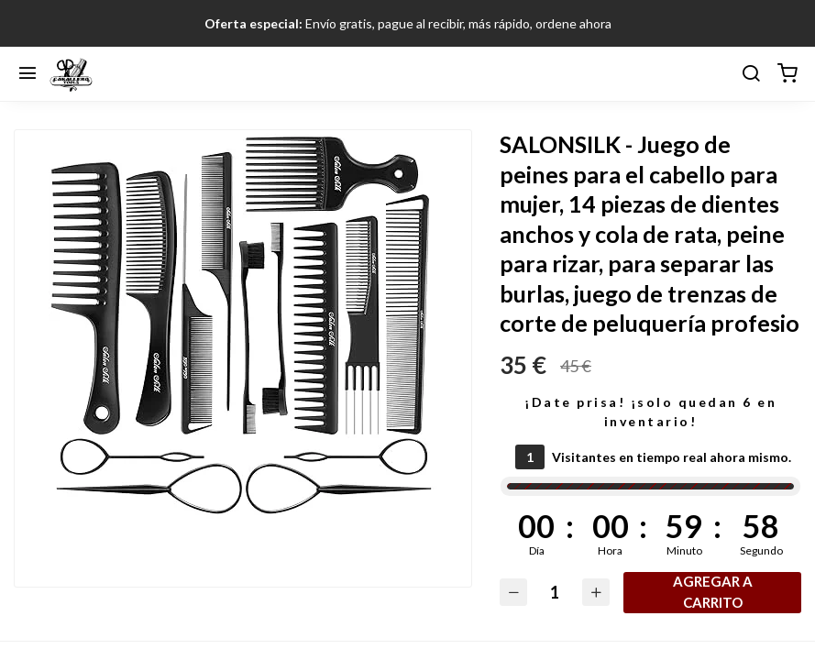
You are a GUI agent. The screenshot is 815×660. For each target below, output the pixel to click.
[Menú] (27, 74)
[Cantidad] (555, 592)
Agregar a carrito (713, 591)
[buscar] (751, 74)
